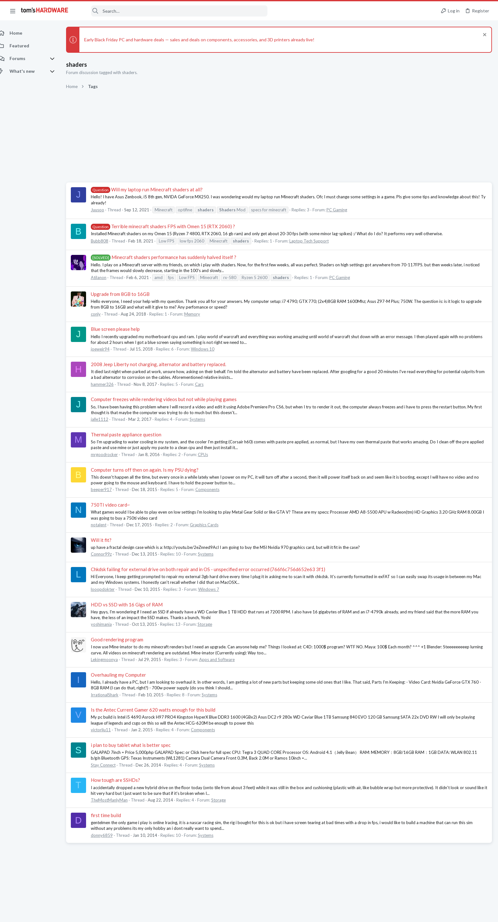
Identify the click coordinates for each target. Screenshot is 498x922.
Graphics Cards (211, 524)
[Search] (172, 11)
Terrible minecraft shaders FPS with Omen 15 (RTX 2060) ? (170, 226)
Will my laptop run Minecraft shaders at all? (154, 189)
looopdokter (110, 589)
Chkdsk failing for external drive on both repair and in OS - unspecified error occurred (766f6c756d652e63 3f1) (215, 569)
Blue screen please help (122, 329)
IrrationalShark (111, 694)
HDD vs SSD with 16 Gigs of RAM (134, 604)
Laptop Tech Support (316, 240)
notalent (105, 524)
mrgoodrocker (111, 454)
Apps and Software (224, 659)
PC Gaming (343, 209)
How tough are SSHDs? (122, 780)
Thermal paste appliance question (133, 434)
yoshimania (108, 624)
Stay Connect (110, 765)
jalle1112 (106, 419)
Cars (206, 384)
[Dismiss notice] (483, 35)
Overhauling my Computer (125, 675)
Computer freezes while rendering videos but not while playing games (171, 399)
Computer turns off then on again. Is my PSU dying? (151, 470)
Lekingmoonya (111, 659)
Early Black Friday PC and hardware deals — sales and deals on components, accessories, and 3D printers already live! (206, 39)
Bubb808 (106, 240)
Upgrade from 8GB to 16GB (127, 294)
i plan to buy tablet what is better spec (138, 745)
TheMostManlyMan (116, 799)
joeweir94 (107, 349)
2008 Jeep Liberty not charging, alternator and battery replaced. (165, 364)
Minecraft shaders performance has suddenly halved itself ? (170, 257)
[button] (12, 10)
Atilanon (105, 277)
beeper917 (108, 489)
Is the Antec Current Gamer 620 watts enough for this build (160, 710)
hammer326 (109, 384)
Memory (199, 314)
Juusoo (104, 209)
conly (103, 314)
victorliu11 (108, 729)
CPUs (210, 454)
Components (214, 489)
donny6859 (109, 835)
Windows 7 (215, 589)
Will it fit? (108, 540)
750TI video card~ (117, 505)
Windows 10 (209, 349)
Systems (204, 419)
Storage (212, 624)
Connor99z (108, 554)
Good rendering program (124, 639)
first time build (113, 815)
